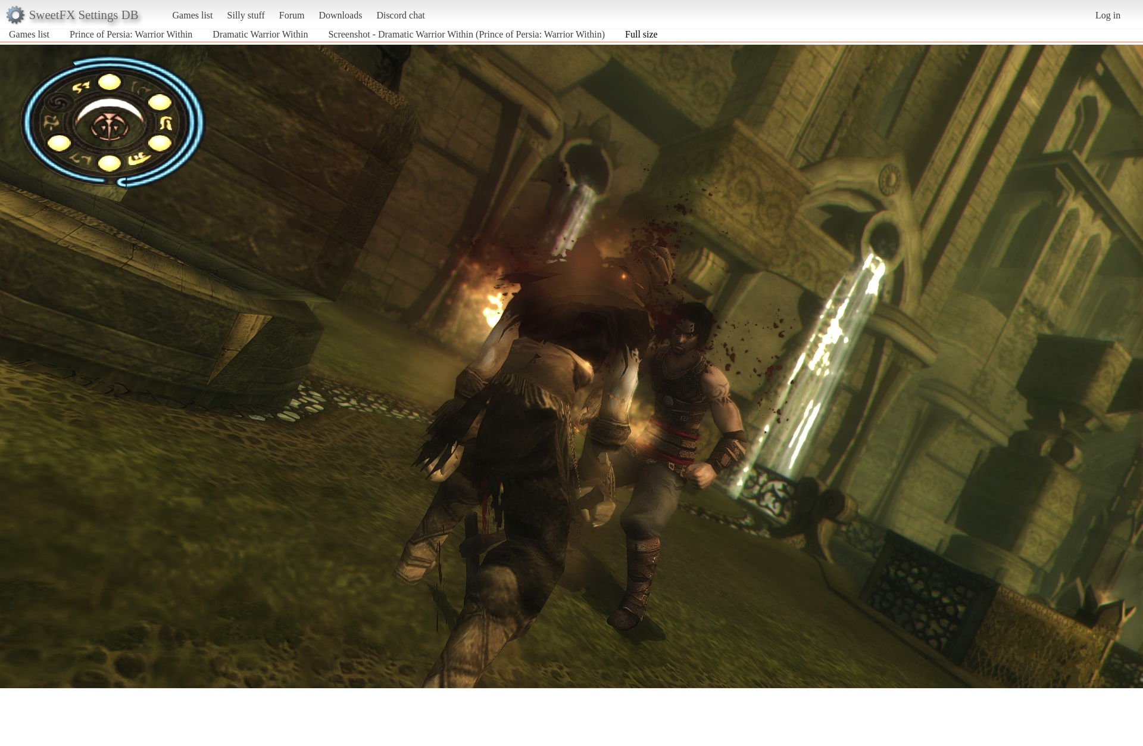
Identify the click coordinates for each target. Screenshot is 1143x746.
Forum (292, 15)
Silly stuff (246, 15)
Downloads (340, 15)
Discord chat (400, 15)
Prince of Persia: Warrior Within (131, 34)
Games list (193, 15)
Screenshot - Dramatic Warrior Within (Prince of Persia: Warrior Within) (466, 34)
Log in (1107, 15)
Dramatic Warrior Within (260, 34)
